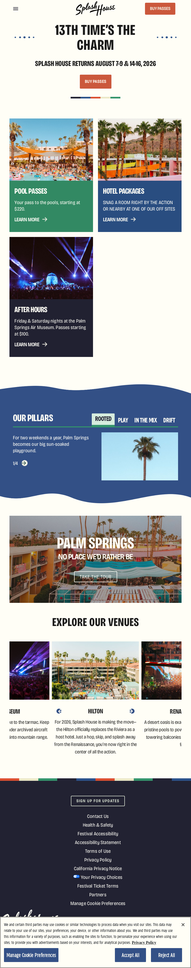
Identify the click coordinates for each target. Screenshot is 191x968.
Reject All (166, 955)
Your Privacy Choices (101, 877)
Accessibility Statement (98, 842)
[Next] (132, 711)
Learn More (26, 219)
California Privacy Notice (98, 868)
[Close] (183, 924)
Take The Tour (96, 577)
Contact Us (98, 816)
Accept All (130, 955)
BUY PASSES (160, 8)
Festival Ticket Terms (97, 886)
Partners (97, 895)
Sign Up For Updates (97, 800)
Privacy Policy (98, 860)
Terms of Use (98, 851)
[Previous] (58, 711)
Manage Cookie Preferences (98, 903)
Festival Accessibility (98, 834)
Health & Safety (98, 825)
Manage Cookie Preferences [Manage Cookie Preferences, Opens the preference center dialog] (31, 955)
